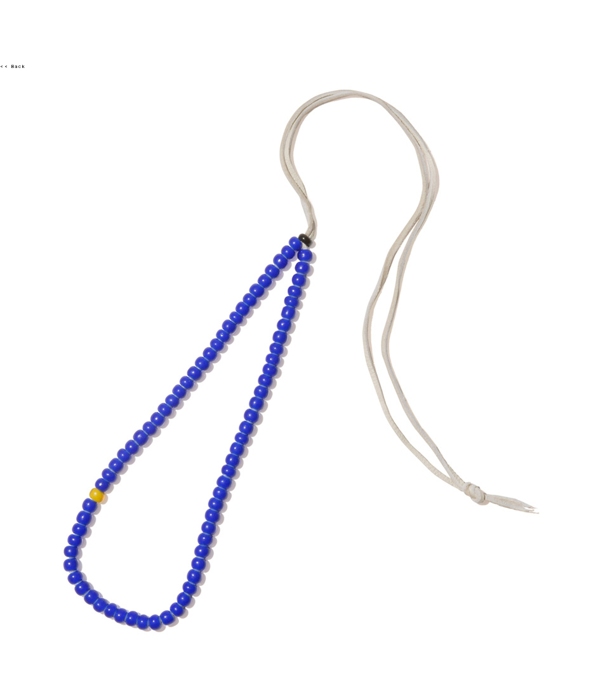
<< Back (12, 66)
